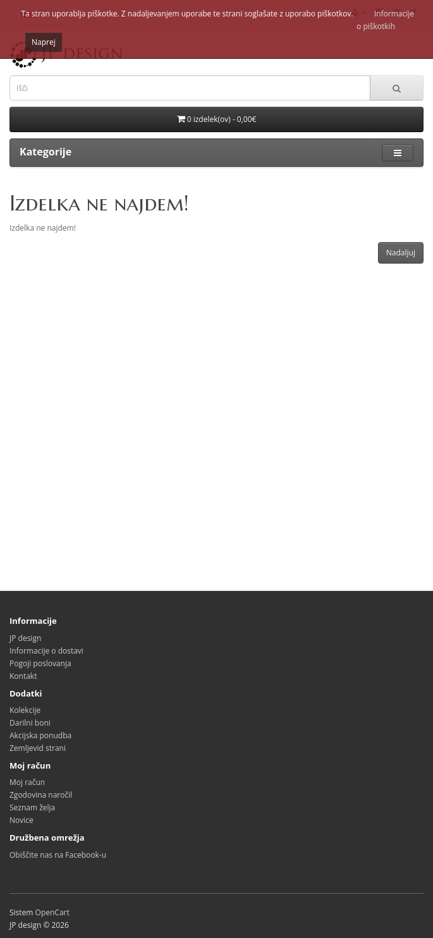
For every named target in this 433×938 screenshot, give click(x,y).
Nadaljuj (400, 252)
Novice (21, 820)
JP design (25, 638)
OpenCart (52, 912)
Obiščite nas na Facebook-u (57, 855)
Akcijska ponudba (40, 735)
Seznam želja (32, 807)
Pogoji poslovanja (40, 663)
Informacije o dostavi (46, 650)
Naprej (44, 42)
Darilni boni (30, 722)
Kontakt (23, 676)
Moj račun (27, 782)
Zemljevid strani (37, 748)
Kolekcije (24, 710)
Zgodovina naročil (40, 794)
